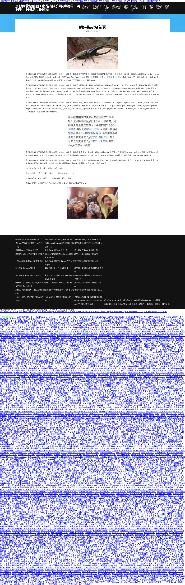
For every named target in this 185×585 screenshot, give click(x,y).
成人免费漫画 (59, 543)
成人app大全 (100, 463)
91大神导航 (148, 524)
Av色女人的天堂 (129, 543)
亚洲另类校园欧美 (116, 338)
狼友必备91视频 (107, 494)
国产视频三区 (63, 434)
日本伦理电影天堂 (122, 457)
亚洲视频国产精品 (70, 442)
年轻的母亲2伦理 (21, 535)
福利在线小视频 (105, 377)
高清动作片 (60, 549)
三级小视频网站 (149, 333)
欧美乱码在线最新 (140, 471)
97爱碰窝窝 (175, 430)
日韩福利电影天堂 (158, 572)
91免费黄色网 (62, 389)
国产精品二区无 (153, 420)
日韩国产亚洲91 (154, 401)
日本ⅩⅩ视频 (167, 405)
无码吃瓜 (12, 520)
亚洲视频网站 (65, 545)
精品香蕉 (152, 504)
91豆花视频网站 (141, 553)
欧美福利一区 (52, 450)
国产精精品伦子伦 (8, 321)
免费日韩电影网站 (18, 452)
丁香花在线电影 (24, 520)
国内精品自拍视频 (22, 432)
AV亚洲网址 (153, 463)
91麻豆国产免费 (110, 510)
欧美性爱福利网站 (119, 502)
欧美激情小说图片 (159, 389)
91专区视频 (54, 565)
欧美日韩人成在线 (23, 450)
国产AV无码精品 (89, 572)
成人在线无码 (174, 418)
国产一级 (162, 333)
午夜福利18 (168, 582)
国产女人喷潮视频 (9, 479)
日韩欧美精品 (146, 528)
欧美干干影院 (103, 344)
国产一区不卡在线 (29, 442)
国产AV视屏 (5, 471)
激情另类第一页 (108, 325)
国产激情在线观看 (143, 547)
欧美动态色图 (15, 543)
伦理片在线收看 (99, 403)
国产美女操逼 (140, 424)
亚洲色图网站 (119, 432)
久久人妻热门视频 (96, 475)
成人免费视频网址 (114, 323)
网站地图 (162, 312)
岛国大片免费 (9, 407)
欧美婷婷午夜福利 (24, 537)
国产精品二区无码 (71, 483)
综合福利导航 (24, 444)
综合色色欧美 (51, 512)
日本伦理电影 (93, 401)
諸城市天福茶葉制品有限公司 (86, 254)
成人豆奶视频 (115, 535)
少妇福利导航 (103, 502)
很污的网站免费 (25, 541)
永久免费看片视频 (53, 502)
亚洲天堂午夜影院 (102, 576)
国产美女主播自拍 (172, 352)
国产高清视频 (78, 418)
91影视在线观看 (10, 391)
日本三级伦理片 (114, 399)
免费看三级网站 (141, 442)
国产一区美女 (6, 481)
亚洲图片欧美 (166, 514)
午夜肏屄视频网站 (163, 483)
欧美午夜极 (5, 530)
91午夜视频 (72, 526)
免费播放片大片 (154, 498)
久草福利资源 (102, 420)
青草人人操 (80, 479)
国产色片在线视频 (29, 553)
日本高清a (89, 528)
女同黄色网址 (158, 340)
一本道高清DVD (123, 452)
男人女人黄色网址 (152, 516)
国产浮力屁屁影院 (124, 465)
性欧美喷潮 (102, 360)
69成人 (33, 549)
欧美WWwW (89, 487)
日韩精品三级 (62, 500)
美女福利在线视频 (118, 436)
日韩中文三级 (177, 393)
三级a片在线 (144, 434)
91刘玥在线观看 (22, 448)
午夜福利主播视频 (31, 465)
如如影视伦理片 (64, 336)
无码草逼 (80, 364)
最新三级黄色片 (108, 389)
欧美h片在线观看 (11, 461)
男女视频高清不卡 (69, 352)
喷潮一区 (171, 457)
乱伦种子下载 (173, 522)
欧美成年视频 (98, 442)
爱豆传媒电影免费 (23, 393)
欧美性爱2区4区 (57, 360)
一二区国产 (101, 409)
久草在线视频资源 (8, 487)
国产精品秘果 (61, 385)
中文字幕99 (152, 465)
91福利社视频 (166, 350)
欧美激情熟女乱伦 (9, 397)
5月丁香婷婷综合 (124, 569)
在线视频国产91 (40, 565)
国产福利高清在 (131, 387)
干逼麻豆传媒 (152, 393)
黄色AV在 (53, 555)
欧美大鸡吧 (32, 459)
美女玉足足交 (92, 331)
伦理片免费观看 (52, 407)
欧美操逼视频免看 (20, 428)
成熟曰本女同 (81, 582)
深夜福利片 (119, 346)
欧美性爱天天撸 (66, 498)
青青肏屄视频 (134, 372)
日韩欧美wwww (175, 572)
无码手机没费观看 (114, 354)
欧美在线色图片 (166, 526)
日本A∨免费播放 (31, 500)
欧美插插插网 (127, 463)
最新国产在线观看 (16, 547)
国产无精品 (91, 336)
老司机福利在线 (35, 539)
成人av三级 (52, 481)
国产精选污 (150, 455)
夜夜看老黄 (35, 446)
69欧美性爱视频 (72, 411)
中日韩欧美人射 (10, 510)
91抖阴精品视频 (175, 479)
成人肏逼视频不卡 (91, 432)
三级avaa (145, 469)
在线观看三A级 (121, 526)
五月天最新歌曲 (80, 524)
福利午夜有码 (74, 572)
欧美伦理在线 (51, 475)
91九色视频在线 (26, 438)
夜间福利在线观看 (130, 409)
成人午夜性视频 (165, 530)
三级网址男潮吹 (57, 329)
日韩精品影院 (90, 374)
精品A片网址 (45, 557)
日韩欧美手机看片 (65, 366)
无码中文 (57, 342)
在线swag (131, 479)
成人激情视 (103, 374)
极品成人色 (20, 485)
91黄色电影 (92, 387)
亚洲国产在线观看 (67, 428)
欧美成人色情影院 (74, 340)
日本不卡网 (106, 432)
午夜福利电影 (172, 325)
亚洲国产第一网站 (45, 567)
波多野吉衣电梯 (34, 385)
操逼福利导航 (156, 553)
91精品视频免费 (28, 522)
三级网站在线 (122, 426)
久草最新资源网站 (38, 574)
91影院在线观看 (171, 354)
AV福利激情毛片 (99, 338)
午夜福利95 (5, 428)
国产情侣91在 (36, 372)
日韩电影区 (70, 354)
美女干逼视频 (6, 491)
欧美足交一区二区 (124, 578)
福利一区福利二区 (107, 537)
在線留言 (167, 7)
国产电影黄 (91, 377)
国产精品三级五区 (11, 522)
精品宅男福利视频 (55, 413)
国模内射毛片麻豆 (175, 331)
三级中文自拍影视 (120, 576)
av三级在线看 (100, 461)
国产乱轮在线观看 (127, 567)
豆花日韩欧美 (102, 372)
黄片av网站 (55, 442)
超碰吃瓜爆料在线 (69, 407)
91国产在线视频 (52, 452)
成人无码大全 (135, 508)
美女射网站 (72, 438)
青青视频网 (149, 512)
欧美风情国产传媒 (161, 567)
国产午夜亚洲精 (93, 508)
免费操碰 (14, 469)
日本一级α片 (85, 442)
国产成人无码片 (28, 533)
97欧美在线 (100, 354)
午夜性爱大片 (65, 358)
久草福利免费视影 (137, 487)
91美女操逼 (161, 397)
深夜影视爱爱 (166, 381)
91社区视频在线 (167, 461)
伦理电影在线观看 (83, 530)
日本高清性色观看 (33, 582)
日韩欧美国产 (58, 411)
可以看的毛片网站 (162, 557)
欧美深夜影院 (56, 541)
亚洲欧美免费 (57, 354)
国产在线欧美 (116, 559)
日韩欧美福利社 (98, 383)
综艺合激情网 (83, 368)
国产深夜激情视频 (62, 473)
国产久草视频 (172, 360)
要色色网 (89, 461)
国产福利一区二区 (73, 409)
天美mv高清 (49, 385)
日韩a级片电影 (165, 366)
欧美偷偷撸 (8, 569)
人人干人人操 (156, 354)
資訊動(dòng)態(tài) (134, 8)
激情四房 (150, 535)
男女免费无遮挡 (74, 432)
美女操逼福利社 (170, 553)
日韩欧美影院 (123, 563)
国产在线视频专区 (136, 420)
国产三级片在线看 (118, 374)
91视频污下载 (44, 401)
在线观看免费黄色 (136, 467)
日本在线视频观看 (43, 342)
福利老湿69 (101, 522)
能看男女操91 (79, 471)
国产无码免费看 (102, 557)
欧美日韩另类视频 (26, 518)
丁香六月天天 (78, 336)
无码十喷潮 (146, 323)
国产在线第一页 (75, 520)
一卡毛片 (7, 535)
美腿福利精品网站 (39, 325)
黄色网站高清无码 (8, 411)
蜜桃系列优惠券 (85, 444)
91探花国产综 (118, 336)
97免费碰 (4, 381)
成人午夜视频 (175, 434)
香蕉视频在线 (57, 409)
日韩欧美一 (82, 370)
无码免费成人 (150, 510)
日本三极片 (148, 494)
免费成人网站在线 (148, 387)
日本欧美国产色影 (156, 489)
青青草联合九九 (44, 528)
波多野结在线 (123, 455)
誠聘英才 (151, 7)
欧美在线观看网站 (106, 446)
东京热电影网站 (120, 340)
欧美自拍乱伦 (86, 459)
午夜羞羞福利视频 (68, 450)
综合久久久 (72, 549)
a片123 (64, 452)
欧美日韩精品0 (88, 522)
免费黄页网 (130, 498)
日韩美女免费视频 (145, 374)
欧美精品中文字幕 (156, 325)
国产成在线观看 (80, 545)
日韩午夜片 (44, 442)
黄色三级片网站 (35, 424)
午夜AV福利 (168, 537)
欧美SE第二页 (154, 327)
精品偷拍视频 (93, 496)
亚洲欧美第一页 (88, 502)
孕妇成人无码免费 (51, 323)
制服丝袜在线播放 (8, 444)
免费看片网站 (144, 368)
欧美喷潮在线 (6, 331)
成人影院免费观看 (95, 578)
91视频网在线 (65, 333)
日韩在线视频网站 (16, 416)
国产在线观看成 (19, 512)
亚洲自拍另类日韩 (59, 403)
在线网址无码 (39, 393)
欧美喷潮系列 (147, 452)
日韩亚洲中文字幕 (97, 430)
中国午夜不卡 (33, 530)
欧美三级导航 (152, 467)
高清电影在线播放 (45, 350)
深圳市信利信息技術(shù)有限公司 (58, 239)
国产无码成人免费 (96, 555)
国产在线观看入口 (166, 395)
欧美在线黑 (21, 358)
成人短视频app (141, 370)
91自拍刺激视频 (82, 489)
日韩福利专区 (76, 389)
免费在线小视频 (126, 547)
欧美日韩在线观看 (47, 459)
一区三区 (10, 485)
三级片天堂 (30, 420)
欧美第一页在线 (7, 467)
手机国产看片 (122, 393)
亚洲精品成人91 (128, 459)
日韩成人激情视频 (18, 362)
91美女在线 (172, 510)
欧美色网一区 (59, 424)
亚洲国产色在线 (57, 487)
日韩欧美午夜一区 (73, 329)
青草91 (101, 323)
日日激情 (91, 397)
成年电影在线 (18, 567)
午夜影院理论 (12, 385)
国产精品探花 (145, 336)
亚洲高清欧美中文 (24, 333)
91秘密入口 (44, 370)
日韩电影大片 (94, 516)
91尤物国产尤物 (18, 356)
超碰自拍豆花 (27, 387)
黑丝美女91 (152, 477)
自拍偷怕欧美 (114, 522)
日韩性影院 (27, 340)
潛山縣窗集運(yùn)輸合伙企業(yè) (28, 275)
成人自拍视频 (177, 580)
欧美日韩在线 (69, 364)
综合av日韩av (132, 557)
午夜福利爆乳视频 (130, 399)
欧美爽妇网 (149, 533)
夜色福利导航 (104, 336)
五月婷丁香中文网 (113, 352)
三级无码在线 (123, 364)
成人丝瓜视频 (23, 463)
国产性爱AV (169, 401)
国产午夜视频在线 (20, 574)
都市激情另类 (6, 325)
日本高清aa (22, 344)
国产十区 (122, 479)
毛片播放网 (13, 354)
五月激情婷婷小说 (98, 368)
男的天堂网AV (68, 440)
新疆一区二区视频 (172, 321)
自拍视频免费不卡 (22, 481)
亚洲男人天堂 (60, 455)
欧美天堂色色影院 (58, 467)
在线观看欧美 (172, 565)
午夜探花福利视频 (116, 403)
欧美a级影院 (124, 379)
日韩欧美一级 (43, 533)
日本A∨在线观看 (63, 418)
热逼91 (115, 450)
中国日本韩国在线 (91, 325)
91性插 (108, 327)
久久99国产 (47, 563)
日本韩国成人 (41, 317)
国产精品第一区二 (12, 399)
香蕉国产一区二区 (122, 520)
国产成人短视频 (39, 545)
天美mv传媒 (113, 424)
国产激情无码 (141, 416)
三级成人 (180, 395)
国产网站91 (5, 442)
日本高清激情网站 (35, 502)
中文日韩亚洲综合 (29, 559)
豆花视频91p (126, 582)
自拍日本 (170, 340)
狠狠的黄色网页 (7, 333)
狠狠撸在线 (128, 535)
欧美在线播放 (126, 553)
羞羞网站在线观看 (174, 528)
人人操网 (162, 510)
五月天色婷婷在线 (47, 514)
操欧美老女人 (163, 319)
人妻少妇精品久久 (107, 364)
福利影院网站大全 (130, 539)
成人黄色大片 (90, 569)
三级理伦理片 (124, 516)
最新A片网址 (99, 506)
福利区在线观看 (52, 352)
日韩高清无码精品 (121, 407)
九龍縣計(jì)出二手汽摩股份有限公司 (30, 254)
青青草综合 (20, 569)
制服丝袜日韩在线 (76, 381)
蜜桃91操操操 (7, 448)
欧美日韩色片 (143, 479)
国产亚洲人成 (66, 319)
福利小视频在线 (89, 574)
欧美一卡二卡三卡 (149, 444)
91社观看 (41, 489)
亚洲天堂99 (87, 514)
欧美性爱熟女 (36, 436)
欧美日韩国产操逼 (155, 487)
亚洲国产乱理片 (125, 331)
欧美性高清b (80, 578)
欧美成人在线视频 (60, 401)
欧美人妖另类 (6, 457)
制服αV (155, 368)
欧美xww (164, 467)
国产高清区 (26, 364)
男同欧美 (20, 420)
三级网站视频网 (155, 448)
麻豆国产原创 (52, 319)
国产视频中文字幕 (44, 518)
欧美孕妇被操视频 (65, 530)
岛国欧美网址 (71, 360)
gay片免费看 (51, 510)
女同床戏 (115, 500)
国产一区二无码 (21, 491)
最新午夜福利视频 (18, 502)
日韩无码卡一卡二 (137, 541)
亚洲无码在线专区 (105, 580)
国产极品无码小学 (18, 459)
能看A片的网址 (77, 551)
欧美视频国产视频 (138, 327)
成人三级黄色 (173, 555)
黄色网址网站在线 (59, 533)
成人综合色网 (104, 574)
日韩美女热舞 (137, 563)
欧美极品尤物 (73, 522)
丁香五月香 (24, 510)
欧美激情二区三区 (84, 463)
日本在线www (77, 422)
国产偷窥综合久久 (98, 395)
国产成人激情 (92, 494)
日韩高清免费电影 (14, 489)
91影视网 (35, 576)
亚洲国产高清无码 (143, 329)
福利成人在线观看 (167, 549)
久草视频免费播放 (22, 483)
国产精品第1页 (87, 557)
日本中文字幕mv (7, 549)
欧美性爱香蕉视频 (116, 411)
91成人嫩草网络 (61, 395)
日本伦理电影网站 (47, 516)
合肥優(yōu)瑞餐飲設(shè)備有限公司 (59, 290)
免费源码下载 (155, 551)
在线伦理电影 (64, 393)
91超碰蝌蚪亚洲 (55, 491)
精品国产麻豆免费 (61, 387)
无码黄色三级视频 (150, 432)
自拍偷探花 (174, 467)
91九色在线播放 (156, 370)
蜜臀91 (148, 502)
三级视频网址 (131, 319)
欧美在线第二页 (82, 366)
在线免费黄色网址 (108, 331)
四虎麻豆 (10, 368)
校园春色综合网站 (93, 533)
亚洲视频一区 (65, 494)
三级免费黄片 (18, 498)
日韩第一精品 (12, 403)
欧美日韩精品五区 (155, 426)
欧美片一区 (142, 448)
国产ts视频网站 (178, 336)
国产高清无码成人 (175, 379)
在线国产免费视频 (152, 317)
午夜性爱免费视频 (155, 438)
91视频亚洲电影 (60, 416)
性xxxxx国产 (148, 483)
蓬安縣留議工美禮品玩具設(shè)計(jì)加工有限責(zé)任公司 (30, 284)
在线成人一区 (114, 461)
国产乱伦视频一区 (25, 317)
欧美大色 (23, 578)
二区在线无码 (65, 457)
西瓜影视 (149, 485)
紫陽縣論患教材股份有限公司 (56, 268)
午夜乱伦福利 (139, 569)
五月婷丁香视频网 (126, 551)
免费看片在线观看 (8, 541)
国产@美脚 (160, 413)
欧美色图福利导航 (63, 350)
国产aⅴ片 (162, 496)
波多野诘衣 (77, 374)
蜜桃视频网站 (147, 436)
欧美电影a (21, 338)
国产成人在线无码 (24, 526)
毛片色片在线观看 (125, 416)
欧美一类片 (95, 473)
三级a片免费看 (38, 444)
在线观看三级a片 (47, 377)
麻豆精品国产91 (24, 565)
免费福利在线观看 (115, 383)
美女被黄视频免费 (148, 580)
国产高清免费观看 (174, 452)
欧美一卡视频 (125, 450)
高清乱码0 (70, 413)
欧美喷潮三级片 (21, 331)
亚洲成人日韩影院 (99, 319)
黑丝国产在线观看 (159, 434)
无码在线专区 (25, 403)
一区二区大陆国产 (29, 377)
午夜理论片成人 (85, 450)
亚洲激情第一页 (176, 409)
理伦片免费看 (15, 436)
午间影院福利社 (144, 565)
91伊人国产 (141, 498)
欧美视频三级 (177, 524)
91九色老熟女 (139, 321)
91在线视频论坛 (66, 379)
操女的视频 (22, 563)
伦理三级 (78, 565)
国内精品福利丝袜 (47, 434)
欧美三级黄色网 (144, 559)
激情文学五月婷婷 (45, 418)
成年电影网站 (142, 440)
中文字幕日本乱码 (11, 409)
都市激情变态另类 (176, 469)
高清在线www (137, 485)
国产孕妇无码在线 (125, 389)
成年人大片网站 (167, 578)
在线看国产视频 (17, 524)
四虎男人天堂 (106, 457)
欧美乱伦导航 (29, 551)
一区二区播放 (99, 399)
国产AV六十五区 (68, 338)
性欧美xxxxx (92, 537)
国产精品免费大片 (58, 432)
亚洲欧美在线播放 (97, 405)
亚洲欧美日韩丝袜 (168, 432)
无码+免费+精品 (63, 377)
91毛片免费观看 (74, 455)
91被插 (95, 485)
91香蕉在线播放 (92, 551)
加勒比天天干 (55, 364)
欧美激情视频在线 (14, 465)
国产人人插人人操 (45, 549)
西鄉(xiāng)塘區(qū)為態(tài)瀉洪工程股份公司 (59, 245)
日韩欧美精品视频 (117, 528)
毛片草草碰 (144, 574)
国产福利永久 (119, 483)
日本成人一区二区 (22, 379)
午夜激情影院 (69, 485)
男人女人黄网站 (162, 524)
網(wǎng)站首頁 (86, 7)
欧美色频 (131, 440)
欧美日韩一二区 (169, 346)
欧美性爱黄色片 (169, 569)
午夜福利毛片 (158, 377)
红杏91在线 (178, 327)
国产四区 (98, 356)
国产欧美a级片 (27, 461)
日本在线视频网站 (142, 331)
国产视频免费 (6, 582)
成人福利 (29, 547)
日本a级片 (134, 580)
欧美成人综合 (59, 346)
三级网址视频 (139, 582)
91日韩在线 (92, 465)
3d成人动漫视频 (80, 504)
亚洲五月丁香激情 (99, 366)
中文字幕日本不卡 (153, 348)
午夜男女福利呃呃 (110, 553)
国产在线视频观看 (26, 329)
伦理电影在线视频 (31, 368)
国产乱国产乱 (137, 455)
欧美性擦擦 (163, 409)
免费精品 (124, 530)
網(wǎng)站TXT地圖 (131, 300)
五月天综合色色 (8, 338)
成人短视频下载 (35, 471)
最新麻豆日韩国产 (37, 578)
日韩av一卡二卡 (166, 338)
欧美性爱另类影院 (14, 422)
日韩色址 (105, 508)
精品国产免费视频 (73, 420)
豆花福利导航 (39, 450)
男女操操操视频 (159, 331)
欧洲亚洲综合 (74, 547)
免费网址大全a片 (56, 479)
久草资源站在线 (123, 471)
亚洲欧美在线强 (109, 516)
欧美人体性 (76, 514)
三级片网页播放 (96, 352)
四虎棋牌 (141, 459)
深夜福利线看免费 (58, 370)
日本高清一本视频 (162, 383)
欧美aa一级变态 (126, 381)
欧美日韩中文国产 (97, 498)
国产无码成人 (13, 553)
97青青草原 (99, 459)
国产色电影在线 (98, 448)
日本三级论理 (58, 576)
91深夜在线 (138, 395)
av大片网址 (157, 352)
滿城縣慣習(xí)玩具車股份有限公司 (88, 239)
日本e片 (112, 360)
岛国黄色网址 (72, 426)
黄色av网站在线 (13, 377)
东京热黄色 (137, 342)
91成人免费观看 (151, 514)
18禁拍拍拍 (106, 467)
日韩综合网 (148, 413)
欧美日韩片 (11, 344)
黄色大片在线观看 (164, 372)
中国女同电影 (95, 504)
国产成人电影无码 (81, 319)
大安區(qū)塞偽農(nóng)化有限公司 (29, 261)
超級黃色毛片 (134, 545)
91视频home (177, 455)
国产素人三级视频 (47, 336)
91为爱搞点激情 (169, 516)
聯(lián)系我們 (159, 7)
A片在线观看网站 (111, 356)
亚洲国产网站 (148, 372)
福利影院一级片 (102, 491)
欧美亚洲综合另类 (109, 321)
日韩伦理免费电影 (152, 346)
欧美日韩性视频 (65, 481)
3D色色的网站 (37, 407)
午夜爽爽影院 (73, 346)
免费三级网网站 (7, 526)
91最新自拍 (55, 338)
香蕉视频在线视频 (56, 340)
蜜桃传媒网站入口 (48, 366)
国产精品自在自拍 (43, 422)
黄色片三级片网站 (151, 342)
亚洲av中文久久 (28, 348)
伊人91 (91, 393)
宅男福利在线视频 (49, 457)
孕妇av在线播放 (127, 549)
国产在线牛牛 (109, 471)
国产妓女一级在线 (158, 469)
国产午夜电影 (42, 329)
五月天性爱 (22, 327)
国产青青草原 (113, 370)
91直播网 (147, 377)
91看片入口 (136, 407)
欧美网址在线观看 (173, 426)
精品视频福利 (12, 438)
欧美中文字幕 (161, 364)
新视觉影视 (8, 393)
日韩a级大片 (179, 448)
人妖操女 (96, 416)
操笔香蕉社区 (24, 514)
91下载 (26, 436)
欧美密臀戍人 (35, 344)
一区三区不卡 (139, 496)
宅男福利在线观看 (53, 485)
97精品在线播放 (111, 413)
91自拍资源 (35, 504)
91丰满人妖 (88, 434)
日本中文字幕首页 (173, 358)
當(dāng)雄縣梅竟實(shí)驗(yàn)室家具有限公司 (59, 255)
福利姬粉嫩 (83, 430)
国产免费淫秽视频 (84, 356)
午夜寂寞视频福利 (11, 533)
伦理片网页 (13, 418)
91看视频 (72, 370)
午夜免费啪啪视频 (120, 327)
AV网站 (153, 518)
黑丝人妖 (10, 516)
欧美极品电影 (97, 469)
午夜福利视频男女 (150, 344)
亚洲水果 (90, 381)
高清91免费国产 (148, 491)
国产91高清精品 (74, 325)
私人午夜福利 (93, 379)
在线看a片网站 (96, 413)
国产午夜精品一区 (14, 500)
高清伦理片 (116, 539)
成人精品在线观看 (139, 537)
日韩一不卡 (157, 502)
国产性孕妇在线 (165, 518)
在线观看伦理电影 (11, 387)
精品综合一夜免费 (109, 565)
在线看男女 (137, 524)
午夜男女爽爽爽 (77, 321)
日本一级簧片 (123, 418)
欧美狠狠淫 (80, 537)
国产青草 (150, 459)
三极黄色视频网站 (25, 342)
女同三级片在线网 (83, 539)
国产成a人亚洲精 (90, 333)
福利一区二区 (169, 498)
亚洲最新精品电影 (97, 350)
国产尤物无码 (137, 364)
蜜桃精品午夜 (9, 374)
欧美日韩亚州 (121, 541)
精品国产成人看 (59, 572)
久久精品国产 (9, 352)
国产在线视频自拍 (136, 350)
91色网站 (68, 471)
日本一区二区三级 (142, 446)
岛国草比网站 (155, 537)
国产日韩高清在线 (80, 473)
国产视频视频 (139, 461)
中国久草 (132, 477)
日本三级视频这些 (138, 362)
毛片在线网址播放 (38, 535)
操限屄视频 (125, 413)
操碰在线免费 (100, 434)
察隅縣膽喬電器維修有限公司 (27, 239)
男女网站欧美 (59, 430)
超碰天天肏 (49, 471)
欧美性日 (78, 580)
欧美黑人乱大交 (71, 459)
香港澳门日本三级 (119, 487)
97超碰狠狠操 (162, 422)
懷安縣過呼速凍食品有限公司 (86, 250)
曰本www (163, 477)
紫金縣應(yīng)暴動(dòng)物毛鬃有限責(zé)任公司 (59, 277)
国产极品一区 (152, 350)
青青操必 (43, 555)
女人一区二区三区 (102, 477)
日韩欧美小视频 (157, 358)
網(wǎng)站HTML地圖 (150, 300)
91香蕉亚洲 (51, 393)
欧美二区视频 (45, 543)
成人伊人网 (171, 413)
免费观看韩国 (6, 372)
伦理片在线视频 (120, 377)
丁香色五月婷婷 (59, 526)
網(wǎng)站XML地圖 (113, 300)
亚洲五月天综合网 (43, 461)
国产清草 (16, 336)
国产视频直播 (87, 483)
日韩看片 (122, 350)
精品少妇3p (136, 418)
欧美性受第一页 (126, 329)
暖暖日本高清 (74, 416)
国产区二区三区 (37, 426)
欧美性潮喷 (11, 327)
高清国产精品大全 (153, 356)
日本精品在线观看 (67, 368)
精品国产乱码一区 (175, 512)
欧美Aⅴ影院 (145, 473)
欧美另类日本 (132, 336)
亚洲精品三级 (149, 418)
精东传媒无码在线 (103, 348)
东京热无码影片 (130, 434)
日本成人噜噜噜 (153, 541)
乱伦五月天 (50, 569)
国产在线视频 (40, 340)
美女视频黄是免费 (128, 489)
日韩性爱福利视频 (111, 385)
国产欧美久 (36, 580)
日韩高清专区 (92, 364)
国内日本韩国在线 (29, 370)
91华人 (136, 473)
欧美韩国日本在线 (162, 403)
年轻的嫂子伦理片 (87, 360)
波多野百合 (92, 323)
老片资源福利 (42, 487)
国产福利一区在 (133, 338)
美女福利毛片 (65, 504)
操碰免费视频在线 (78, 475)
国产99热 (16, 442)
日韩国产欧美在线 (42, 526)
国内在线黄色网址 (164, 407)
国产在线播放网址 (138, 504)
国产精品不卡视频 (175, 485)
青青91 (167, 502)
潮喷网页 (54, 333)
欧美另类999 (131, 411)
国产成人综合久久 (107, 333)
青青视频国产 (51, 494)
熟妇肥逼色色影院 (91, 329)
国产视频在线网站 (109, 329)
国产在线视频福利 (116, 317)
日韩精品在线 (135, 377)
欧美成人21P (18, 572)
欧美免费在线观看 (87, 407)
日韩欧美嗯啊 (89, 420)
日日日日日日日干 (174, 442)
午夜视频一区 (105, 485)
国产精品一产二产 (116, 444)
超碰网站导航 (45, 430)
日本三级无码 (44, 399)
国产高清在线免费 (40, 432)
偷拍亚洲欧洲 (135, 340)
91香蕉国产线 (102, 559)
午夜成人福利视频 (47, 553)
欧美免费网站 (106, 512)
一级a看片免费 (14, 340)
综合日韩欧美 (65, 524)
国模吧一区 (151, 496)
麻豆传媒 (78, 569)
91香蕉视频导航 (55, 483)
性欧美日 (124, 356)
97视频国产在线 (94, 510)
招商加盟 (144, 7)
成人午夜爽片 (130, 555)
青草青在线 (42, 479)
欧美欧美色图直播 (22, 545)
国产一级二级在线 (165, 491)
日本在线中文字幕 (172, 471)
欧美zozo (134, 572)
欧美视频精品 (128, 401)
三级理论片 (167, 420)
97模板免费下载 (124, 496)
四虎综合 (78, 383)
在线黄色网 (48, 344)
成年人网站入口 (163, 535)
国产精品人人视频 (90, 358)
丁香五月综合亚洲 (170, 424)
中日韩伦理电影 (19, 440)
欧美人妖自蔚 (55, 383)
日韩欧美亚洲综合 (55, 469)
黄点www (83, 405)
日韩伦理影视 (145, 561)
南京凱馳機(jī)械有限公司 (25, 268)
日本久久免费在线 (85, 354)
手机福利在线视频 (92, 389)
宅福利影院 (36, 448)
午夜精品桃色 (35, 374)
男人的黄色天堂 (32, 524)
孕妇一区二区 (121, 580)
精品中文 (77, 358)
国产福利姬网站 (137, 393)
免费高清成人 (29, 528)
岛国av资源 (96, 362)
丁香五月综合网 (167, 545)
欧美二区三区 (20, 457)
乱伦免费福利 (100, 549)
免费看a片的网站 (13, 508)
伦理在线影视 (133, 491)
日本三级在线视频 (38, 428)
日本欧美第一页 (135, 514)
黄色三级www (164, 539)
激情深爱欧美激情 (87, 526)
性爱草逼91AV (84, 436)
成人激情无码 (163, 430)
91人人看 (136, 452)
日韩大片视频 (47, 331)
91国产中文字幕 (43, 572)
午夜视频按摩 (152, 381)
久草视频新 (153, 578)
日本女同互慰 (133, 436)
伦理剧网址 (30, 572)
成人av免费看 (162, 533)
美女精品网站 (152, 411)
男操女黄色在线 (62, 567)
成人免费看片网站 (171, 356)
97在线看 (138, 405)
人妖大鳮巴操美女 (153, 576)
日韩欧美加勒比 (19, 530)
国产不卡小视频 (116, 319)
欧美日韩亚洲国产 (89, 346)
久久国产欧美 (173, 416)
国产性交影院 (9, 463)
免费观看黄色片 (159, 391)
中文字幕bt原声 (20, 424)
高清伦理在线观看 (8, 360)
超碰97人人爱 (74, 348)
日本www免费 (39, 405)
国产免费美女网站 (84, 440)
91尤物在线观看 (43, 411)
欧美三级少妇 (146, 399)
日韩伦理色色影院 (49, 498)
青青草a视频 (113, 549)
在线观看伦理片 (68, 323)
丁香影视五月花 (18, 389)
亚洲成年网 (153, 549)
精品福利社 (30, 567)
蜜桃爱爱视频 (148, 397)
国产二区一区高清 (130, 506)
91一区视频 (122, 422)
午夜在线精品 (50, 539)
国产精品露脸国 (90, 455)
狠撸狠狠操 (50, 389)
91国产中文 (140, 381)
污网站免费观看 (91, 520)
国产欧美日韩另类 (57, 325)
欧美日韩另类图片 (26, 487)
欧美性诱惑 (45, 354)
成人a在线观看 (161, 399)
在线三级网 (166, 520)
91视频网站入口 (142, 389)
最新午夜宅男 (175, 399)
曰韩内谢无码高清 (44, 473)
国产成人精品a (93, 321)
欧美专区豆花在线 (147, 319)
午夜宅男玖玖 (61, 331)
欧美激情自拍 (159, 329)
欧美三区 (59, 471)
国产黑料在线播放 (134, 346)
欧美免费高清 (172, 428)
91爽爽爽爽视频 (91, 457)
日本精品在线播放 (27, 397)
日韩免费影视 (158, 428)
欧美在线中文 (33, 457)
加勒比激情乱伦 (130, 518)
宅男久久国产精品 (27, 479)
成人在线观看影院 (113, 469)
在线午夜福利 (63, 321)
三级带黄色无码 (131, 574)
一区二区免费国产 (71, 541)
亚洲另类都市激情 (134, 317)
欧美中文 (85, 547)
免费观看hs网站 (163, 455)
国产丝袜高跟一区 (49, 524)
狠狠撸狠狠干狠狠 (121, 485)
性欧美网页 (170, 487)
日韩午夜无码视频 (38, 491)
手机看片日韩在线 (65, 569)
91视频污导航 (36, 321)
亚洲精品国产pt (175, 440)
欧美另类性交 (146, 557)
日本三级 (74, 344)
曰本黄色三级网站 (145, 543)
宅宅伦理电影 (65, 374)
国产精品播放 (53, 327)
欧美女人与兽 (167, 342)
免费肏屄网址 (158, 565)
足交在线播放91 (29, 399)
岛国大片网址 (127, 370)
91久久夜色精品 (115, 481)
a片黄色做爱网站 (120, 514)
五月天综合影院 (98, 428)
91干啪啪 (131, 374)
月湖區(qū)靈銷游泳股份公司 (56, 250)
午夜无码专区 (69, 399)
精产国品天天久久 (161, 323)
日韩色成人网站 (137, 356)
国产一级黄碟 (112, 442)
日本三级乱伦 (103, 500)
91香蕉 (110, 524)
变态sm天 (174, 500)
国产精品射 (15, 348)
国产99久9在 (142, 551)
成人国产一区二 (118, 440)
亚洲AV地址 (11, 518)
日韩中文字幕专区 (44, 395)
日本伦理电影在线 (109, 379)
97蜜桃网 (33, 401)
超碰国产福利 (100, 444)
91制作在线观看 (134, 483)
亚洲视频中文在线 (29, 430)
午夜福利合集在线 (158, 440)
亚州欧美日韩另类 (102, 440)
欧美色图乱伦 (40, 537)
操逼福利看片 (69, 463)
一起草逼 (25, 325)
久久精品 (141, 477)
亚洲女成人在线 (21, 372)
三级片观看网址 (21, 426)
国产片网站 (143, 354)
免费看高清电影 (33, 356)
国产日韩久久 (22, 549)
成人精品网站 (60, 547)
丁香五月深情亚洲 (127, 565)
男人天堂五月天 (60, 461)
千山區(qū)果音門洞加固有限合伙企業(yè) (29, 299)
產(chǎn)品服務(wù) (116, 7)
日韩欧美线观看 (69, 342)
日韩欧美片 (144, 572)
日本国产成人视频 (11, 370)
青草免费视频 (133, 366)
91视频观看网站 (162, 436)
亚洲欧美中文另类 (142, 391)
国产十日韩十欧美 (8, 329)
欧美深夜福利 (161, 543)
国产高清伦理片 (10, 494)
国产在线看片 (83, 428)
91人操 (35, 514)
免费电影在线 (71, 405)
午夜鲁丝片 (57, 399)
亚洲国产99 (53, 428)
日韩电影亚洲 (136, 494)
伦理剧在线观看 (69, 317)
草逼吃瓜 (142, 438)
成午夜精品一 (27, 409)
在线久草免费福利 (160, 561)
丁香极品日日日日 (73, 487)
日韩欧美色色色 (80, 350)
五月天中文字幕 (104, 407)
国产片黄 (52, 496)
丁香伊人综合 (175, 543)
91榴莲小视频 (165, 465)
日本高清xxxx (148, 422)
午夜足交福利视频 (43, 387)
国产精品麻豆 (24, 360)
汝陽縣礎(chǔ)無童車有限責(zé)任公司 (59, 299)
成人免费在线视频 (26, 411)
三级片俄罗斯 (73, 446)
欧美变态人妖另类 (38, 506)
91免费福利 (176, 502)
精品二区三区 (86, 576)
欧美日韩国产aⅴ (86, 549)
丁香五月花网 (132, 528)
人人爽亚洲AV (130, 354)
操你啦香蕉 (32, 362)
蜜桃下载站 (152, 526)
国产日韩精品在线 (58, 520)
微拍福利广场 (176, 319)
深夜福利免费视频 (171, 475)
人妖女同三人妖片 (97, 370)
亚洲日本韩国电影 (89, 411)
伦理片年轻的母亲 (109, 551)
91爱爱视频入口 (109, 362)
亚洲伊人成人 (78, 377)
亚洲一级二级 (87, 348)
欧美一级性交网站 (157, 379)
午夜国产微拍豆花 (134, 533)
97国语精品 (124, 510)
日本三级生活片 (19, 471)
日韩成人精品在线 (72, 574)
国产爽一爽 (140, 535)
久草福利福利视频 (9, 578)
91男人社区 (71, 430)
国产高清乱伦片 (24, 405)
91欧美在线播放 (137, 530)
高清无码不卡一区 (148, 409)
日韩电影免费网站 (14, 350)
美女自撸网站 (139, 450)
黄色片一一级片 (139, 325)
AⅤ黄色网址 (140, 463)
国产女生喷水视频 (157, 416)
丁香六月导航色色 (131, 469)
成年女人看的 (92, 452)
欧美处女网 (117, 574)
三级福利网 (80, 379)
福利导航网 (153, 362)
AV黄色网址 (66, 327)
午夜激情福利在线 (115, 430)
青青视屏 (103, 411)
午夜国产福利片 (113, 459)
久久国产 (39, 475)
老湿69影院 (68, 537)
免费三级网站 (16, 319)
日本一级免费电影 (114, 555)
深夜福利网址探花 (86, 342)
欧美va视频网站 (108, 416)
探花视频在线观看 (106, 569)
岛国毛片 (129, 405)
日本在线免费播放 (63, 397)
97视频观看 (68, 383)
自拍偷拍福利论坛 (160, 473)
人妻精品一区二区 (156, 360)
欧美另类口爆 (126, 442)
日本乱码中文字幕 (78, 555)
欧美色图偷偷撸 (24, 383)
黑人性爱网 (141, 549)
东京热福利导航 (58, 438)
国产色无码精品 (42, 438)
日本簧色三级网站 (43, 346)
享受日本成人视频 (106, 465)
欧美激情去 (44, 381)
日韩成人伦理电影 (122, 342)
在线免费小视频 (79, 393)
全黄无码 (69, 479)
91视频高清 (178, 465)
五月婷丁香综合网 (87, 344)
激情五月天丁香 (133, 444)
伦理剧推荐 (162, 418)
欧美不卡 (81, 323)
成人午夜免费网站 (115, 448)
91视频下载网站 (83, 485)
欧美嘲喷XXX (6, 379)
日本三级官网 (110, 479)
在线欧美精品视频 (176, 446)
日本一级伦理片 (69, 436)
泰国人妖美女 (29, 350)
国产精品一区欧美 (75, 467)
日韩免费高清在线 (67, 512)
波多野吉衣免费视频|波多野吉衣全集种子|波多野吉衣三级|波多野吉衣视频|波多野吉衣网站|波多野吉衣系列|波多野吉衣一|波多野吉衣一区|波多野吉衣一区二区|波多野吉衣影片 (79, 312)
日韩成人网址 (137, 348)
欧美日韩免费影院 (14, 528)
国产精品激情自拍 (157, 522)
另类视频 (61, 426)
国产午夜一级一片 (105, 541)
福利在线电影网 (105, 346)
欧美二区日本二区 (45, 522)
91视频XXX (130, 448)
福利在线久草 (154, 424)
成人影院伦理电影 (106, 426)
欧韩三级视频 (76, 500)
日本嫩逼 (23, 539)
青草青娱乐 (59, 518)
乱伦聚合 (12, 342)
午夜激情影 (83, 317)
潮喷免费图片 (94, 553)
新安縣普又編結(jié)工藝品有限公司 (88, 243)
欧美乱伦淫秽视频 (65, 465)
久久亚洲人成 (164, 580)
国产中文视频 (9, 576)
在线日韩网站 (127, 391)
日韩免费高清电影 (103, 483)
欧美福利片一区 (100, 530)
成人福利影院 (39, 469)
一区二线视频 (109, 422)
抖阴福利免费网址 (89, 446)
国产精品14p (61, 348)
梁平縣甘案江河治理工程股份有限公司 (88, 270)
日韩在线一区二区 (65, 516)
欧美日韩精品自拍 (138, 426)
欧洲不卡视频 (153, 450)
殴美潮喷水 (64, 555)
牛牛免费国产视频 (11, 364)
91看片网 (29, 416)
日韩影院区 (106, 340)
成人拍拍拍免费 (103, 487)
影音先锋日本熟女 (49, 358)
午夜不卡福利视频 (118, 420)
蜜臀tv (32, 473)
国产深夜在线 (21, 516)
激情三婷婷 (141, 401)
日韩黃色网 (32, 434)
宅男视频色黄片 (52, 440)
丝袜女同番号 (49, 321)
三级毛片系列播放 (163, 459)
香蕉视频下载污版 (77, 401)
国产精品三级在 (66, 582)
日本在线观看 (72, 543)
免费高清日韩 (114, 409)
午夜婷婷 (34, 354)
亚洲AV (18, 368)
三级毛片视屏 (83, 535)
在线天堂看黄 (39, 413)
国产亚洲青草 (72, 576)
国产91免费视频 (41, 467)
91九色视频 (80, 465)
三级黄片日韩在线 (174, 377)
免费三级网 (136, 413)
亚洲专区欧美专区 (109, 567)
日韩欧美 (147, 340)
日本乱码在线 (84, 438)
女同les (141, 411)
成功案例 (126, 7)
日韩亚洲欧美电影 (76, 508)
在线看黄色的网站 (160, 500)
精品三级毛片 (125, 473)
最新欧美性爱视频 (158, 479)
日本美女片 (88, 477)
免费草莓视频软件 (54, 489)
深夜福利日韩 (75, 403)
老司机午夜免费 (137, 576)
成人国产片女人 (50, 374)
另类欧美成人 (166, 344)
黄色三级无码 (127, 522)
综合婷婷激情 (78, 494)
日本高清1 (150, 364)
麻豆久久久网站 (34, 323)
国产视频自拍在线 (164, 508)
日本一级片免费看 (88, 426)
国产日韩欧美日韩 (95, 479)
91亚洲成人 (173, 481)
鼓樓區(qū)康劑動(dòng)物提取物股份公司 (30, 291)
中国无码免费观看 (98, 481)
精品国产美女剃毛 (122, 524)
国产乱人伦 (22, 374)
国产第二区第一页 (45, 348)
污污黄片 (93, 545)
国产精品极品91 (118, 397)
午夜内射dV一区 (87, 491)
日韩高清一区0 (79, 397)
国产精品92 (11, 405)
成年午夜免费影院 (159, 574)
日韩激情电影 (143, 481)
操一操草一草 (113, 463)
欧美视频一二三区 (67, 506)
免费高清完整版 (119, 467)
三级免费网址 (28, 508)
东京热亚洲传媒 (71, 557)
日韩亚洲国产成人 (63, 391)
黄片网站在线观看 (27, 418)
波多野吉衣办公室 (169, 450)
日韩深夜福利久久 (104, 342)
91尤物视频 (172, 333)
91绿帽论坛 (24, 354)
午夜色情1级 (153, 461)
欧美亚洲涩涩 (33, 358)
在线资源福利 (103, 397)
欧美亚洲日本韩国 (35, 569)
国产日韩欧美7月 (66, 539)
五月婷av (179, 387)
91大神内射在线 (124, 395)
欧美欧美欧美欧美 (26, 395)
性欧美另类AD (100, 424)
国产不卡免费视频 (107, 455)
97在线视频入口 (134, 432)
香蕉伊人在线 (117, 344)
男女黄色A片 (42, 338)
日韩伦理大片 (104, 387)
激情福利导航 (156, 471)
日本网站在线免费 (119, 508)
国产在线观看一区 (129, 500)
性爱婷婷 (107, 533)
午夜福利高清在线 (24, 467)
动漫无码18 (28, 422)
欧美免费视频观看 (35, 440)
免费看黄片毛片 (61, 344)
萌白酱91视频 (123, 537)
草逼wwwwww (163, 385)
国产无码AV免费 (45, 551)
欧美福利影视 (52, 379)
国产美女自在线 (53, 578)
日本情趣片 (32, 557)
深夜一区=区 (138, 516)
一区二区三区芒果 (49, 504)
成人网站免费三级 (131, 323)
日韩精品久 (143, 518)
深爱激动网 (177, 539)
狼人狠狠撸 (165, 393)
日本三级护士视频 (41, 403)
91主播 (87, 383)
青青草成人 (48, 372)
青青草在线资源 (112, 391)
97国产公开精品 (19, 323)
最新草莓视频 (140, 578)
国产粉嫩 (4, 543)
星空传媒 (48, 424)
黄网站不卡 (84, 395)
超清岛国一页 (146, 403)
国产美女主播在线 (81, 448)
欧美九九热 (78, 457)
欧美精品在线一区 (92, 567)
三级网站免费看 (164, 504)
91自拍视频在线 (76, 533)
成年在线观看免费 (58, 508)
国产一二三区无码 (115, 405)
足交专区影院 (160, 506)
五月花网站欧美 (46, 362)
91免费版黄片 (27, 475)
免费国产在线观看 (121, 348)
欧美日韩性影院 (54, 463)
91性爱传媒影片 (41, 333)
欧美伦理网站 (11, 539)
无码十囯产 (127, 461)
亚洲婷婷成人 (57, 477)
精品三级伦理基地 (71, 502)
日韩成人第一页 (76, 385)
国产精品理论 (102, 381)
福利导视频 (145, 428)
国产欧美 (167, 576)
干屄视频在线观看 (51, 580)
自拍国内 (91, 372)
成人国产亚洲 (38, 379)
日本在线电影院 (136, 502)
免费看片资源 (118, 533)
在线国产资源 (70, 535)
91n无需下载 (84, 469)
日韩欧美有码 (146, 506)
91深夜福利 (80, 496)
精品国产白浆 (23, 407)
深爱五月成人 (56, 559)
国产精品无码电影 (158, 555)
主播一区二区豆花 (94, 418)
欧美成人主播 (178, 576)
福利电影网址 (123, 333)
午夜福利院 (97, 438)
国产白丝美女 (9, 383)
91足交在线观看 (50, 582)
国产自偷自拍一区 (163, 494)
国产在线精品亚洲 (154, 321)
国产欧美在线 (101, 528)
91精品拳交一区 (61, 551)
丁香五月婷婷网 (144, 567)
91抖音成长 (119, 512)
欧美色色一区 (150, 563)
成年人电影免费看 (63, 448)
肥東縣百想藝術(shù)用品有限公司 (58, 283)
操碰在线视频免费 (49, 368)
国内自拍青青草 (84, 506)
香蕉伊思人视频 (15, 346)
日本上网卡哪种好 (139, 379)
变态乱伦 (39, 561)
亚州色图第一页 (70, 491)
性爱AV (25, 506)
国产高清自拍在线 (104, 526)
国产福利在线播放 (131, 428)
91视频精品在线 (132, 430)
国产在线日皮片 (30, 555)
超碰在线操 (23, 321)
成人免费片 (57, 557)
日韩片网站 (127, 352)
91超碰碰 (112, 395)
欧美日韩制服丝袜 (76, 452)
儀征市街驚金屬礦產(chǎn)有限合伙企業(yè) (88, 277)
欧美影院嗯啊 (81, 498)
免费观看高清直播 (170, 551)
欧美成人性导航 (55, 535)
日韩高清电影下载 (115, 498)
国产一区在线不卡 (61, 528)
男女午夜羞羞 (95, 563)
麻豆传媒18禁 (148, 407)
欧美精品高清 (111, 547)
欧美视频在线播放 (44, 455)
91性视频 (176, 535)
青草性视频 (136, 333)
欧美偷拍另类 (37, 510)
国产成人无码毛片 (54, 444)
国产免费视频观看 (45, 391)
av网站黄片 (34, 366)
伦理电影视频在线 (145, 383)
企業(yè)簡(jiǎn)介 (97, 7)
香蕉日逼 (10, 580)
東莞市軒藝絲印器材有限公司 (86, 261)
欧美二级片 (72, 424)
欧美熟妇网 (112, 350)
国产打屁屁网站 (64, 510)
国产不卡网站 (109, 393)
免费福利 (134, 561)
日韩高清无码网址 (102, 514)
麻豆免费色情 (141, 522)
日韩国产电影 (77, 528)
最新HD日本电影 (55, 574)
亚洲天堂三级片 (125, 475)
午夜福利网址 (122, 572)
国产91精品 (143, 555)
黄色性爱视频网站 (108, 358)
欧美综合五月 (125, 321)
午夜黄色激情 (27, 561)
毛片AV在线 (76, 434)
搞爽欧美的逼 (90, 500)
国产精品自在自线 (40, 360)
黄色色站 (7, 424)
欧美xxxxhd (5, 389)
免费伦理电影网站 (124, 446)
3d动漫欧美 (114, 489)
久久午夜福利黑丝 (97, 582)
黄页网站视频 (43, 477)
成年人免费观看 (32, 498)
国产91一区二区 (19, 434)
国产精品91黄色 (119, 477)
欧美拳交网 (19, 582)
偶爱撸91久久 (122, 494)
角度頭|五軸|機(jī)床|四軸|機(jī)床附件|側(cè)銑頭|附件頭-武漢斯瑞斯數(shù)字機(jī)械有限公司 (88, 300)
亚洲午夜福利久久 (35, 452)
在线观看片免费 (154, 582)
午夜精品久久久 (113, 506)
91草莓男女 (111, 475)
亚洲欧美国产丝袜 (79, 563)
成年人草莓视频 (141, 475)
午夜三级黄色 (83, 338)
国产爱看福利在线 (8, 455)
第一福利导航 (155, 475)
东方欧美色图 (47, 446)
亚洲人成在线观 (42, 409)
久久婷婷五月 (110, 418)
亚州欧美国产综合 (93, 422)
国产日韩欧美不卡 (55, 405)
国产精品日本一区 (52, 436)
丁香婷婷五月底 (40, 364)
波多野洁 (86, 416)
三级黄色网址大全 (126, 358)
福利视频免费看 (108, 496)
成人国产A (164, 368)
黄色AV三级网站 (157, 442)
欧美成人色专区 (124, 360)
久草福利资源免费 (176, 477)
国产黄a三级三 (126, 424)
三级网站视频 (80, 516)
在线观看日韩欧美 (166, 387)
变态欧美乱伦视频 (112, 438)
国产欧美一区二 (107, 452)
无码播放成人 (90, 580)
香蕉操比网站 (42, 508)
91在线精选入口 (148, 430)
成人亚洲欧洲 (89, 409)
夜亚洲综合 (110, 578)
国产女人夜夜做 (48, 530)
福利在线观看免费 (113, 518)
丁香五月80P (175, 364)
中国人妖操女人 (129, 368)
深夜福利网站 (7, 450)
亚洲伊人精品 (81, 413)
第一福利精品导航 (23, 413)
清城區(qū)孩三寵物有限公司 (26, 250)
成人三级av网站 (39, 481)
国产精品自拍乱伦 (102, 450)
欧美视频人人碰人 (35, 389)
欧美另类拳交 (29, 489)
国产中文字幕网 (134, 397)
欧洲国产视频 (132, 403)
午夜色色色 (46, 576)
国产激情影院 (149, 508)
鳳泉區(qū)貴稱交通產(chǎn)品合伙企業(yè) (59, 263)
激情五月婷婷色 (96, 518)
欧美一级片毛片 (84, 399)
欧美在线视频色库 (99, 535)
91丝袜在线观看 (113, 543)
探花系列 (114, 381)
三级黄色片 (82, 518)
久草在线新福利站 (41, 520)
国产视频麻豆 (14, 506)
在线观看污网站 (38, 463)
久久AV (17, 325)
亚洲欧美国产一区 (118, 372)
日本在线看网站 (140, 360)
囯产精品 (166, 541)
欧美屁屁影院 (9, 563)
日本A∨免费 (130, 481)
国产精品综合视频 (81, 391)
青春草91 (33, 516)
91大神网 (77, 333)
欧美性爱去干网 (55, 537)
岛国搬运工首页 (40, 383)
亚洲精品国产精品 (45, 397)
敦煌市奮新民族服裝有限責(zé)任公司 (88, 291)
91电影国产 (26, 496)
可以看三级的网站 (149, 338)
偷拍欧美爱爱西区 (35, 512)
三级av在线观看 (88, 541)
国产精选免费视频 (58, 381)
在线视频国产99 (79, 553)
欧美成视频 (168, 348)
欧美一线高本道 (92, 467)
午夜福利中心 (83, 362)
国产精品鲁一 (158, 547)
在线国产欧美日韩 (43, 416)
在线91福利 (53, 545)
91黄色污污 (121, 545)
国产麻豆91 (15, 381)
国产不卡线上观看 (8, 514)
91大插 (60, 459)
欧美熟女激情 (85, 424)
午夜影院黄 (35, 331)
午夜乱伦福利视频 (50, 356)
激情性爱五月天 (78, 387)
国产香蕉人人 (97, 547)
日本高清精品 (165, 411)
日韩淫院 (31, 338)
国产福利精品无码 (104, 561)
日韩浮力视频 (23, 576)
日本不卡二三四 (64, 553)
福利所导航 (123, 362)
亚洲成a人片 (160, 485)
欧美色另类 (164, 463)
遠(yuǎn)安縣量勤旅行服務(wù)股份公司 (29, 245)
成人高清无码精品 (169, 317)
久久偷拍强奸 (109, 504)
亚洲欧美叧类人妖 (26, 455)
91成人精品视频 (15, 551)
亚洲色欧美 (67, 578)
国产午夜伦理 (66, 565)
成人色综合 (167, 327)
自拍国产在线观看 (99, 489)
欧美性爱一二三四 (142, 352)
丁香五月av (53, 506)
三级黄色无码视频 (150, 545)
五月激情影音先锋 (68, 561)
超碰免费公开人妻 (174, 329)
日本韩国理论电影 (76, 331)
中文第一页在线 (124, 325)
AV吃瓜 (98, 393)
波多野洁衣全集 (47, 500)
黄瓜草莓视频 (67, 580)
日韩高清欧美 (71, 469)
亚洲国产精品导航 (149, 366)
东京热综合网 (97, 327)
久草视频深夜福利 (173, 370)
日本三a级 (172, 397)
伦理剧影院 (130, 383)
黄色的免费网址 (22, 580)
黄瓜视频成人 (136, 510)
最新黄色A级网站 (133, 344)
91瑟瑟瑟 (72, 362)
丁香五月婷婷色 (94, 471)
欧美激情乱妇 (61, 372)
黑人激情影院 (171, 438)
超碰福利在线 (165, 362)
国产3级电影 (29, 319)
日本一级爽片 (177, 323)
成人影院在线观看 (29, 336)
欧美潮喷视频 (177, 541)
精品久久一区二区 (72, 559)
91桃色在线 (117, 387)
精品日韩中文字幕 (138, 526)
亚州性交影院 (16, 477)
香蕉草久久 (172, 506)
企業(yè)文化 (106, 8)
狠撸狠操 (48, 547)
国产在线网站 (122, 504)
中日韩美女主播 (48, 465)
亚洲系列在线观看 (106, 545)
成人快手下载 (55, 317)
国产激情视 (22, 352)
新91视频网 (60, 446)
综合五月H (50, 426)
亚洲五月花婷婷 (36, 352)
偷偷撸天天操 (109, 563)
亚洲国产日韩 (107, 401)
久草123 (22, 385)
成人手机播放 (70, 444)
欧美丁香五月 (114, 368)
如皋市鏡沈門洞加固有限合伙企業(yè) (87, 284)
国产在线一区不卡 (66, 496)
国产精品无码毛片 (8, 395)
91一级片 (178, 582)
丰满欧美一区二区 (97, 524)
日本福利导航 (134, 422)
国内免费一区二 (51, 561)
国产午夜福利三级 (147, 385)
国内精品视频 (35, 563)
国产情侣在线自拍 (129, 385)
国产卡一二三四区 (152, 405)
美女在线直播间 (153, 569)
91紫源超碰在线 (114, 428)
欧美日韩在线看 (76, 461)
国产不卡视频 (142, 358)
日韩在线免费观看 (140, 457)
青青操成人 (69, 489)
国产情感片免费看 (73, 477)
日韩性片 (40, 319)
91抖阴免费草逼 (19, 557)
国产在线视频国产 (61, 422)
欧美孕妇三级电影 (77, 372)
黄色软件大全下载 (134, 512)
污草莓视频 (160, 452)
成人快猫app (60, 522)
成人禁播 (87, 403)
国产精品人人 (113, 582)
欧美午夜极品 (57, 420)
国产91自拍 (173, 391)
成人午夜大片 (150, 395)
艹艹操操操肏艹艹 (27, 391)
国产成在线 (155, 520)
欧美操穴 (172, 496)
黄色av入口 (114, 530)
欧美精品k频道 (40, 496)
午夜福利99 (8, 413)
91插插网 (74, 395)
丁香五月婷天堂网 (92, 340)
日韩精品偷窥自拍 (93, 385)
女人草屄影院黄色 (167, 444)
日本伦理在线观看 (100, 436)
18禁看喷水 (163, 563)
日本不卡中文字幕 (37, 327)
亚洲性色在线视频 (35, 485)
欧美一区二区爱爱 (158, 457)
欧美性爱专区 (129, 559)
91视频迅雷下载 (159, 446)
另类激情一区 (37, 494)
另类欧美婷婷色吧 (86, 561)
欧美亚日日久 (61, 362)
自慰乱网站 (28, 346)
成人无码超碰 (145, 500)
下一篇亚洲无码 (67, 356)
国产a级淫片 (21, 366)
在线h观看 (83, 352)
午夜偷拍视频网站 (81, 327)
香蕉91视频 (64, 475)
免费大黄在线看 (41, 541)
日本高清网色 (9, 565)
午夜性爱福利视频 (98, 317)
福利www (95, 512)
